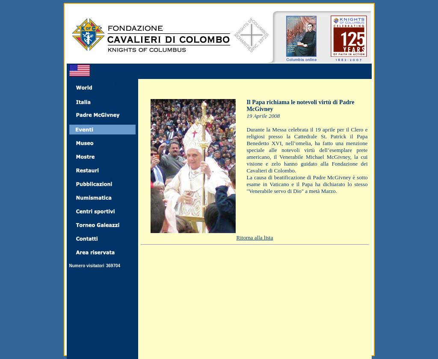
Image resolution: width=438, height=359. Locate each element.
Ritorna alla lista (255, 237)
